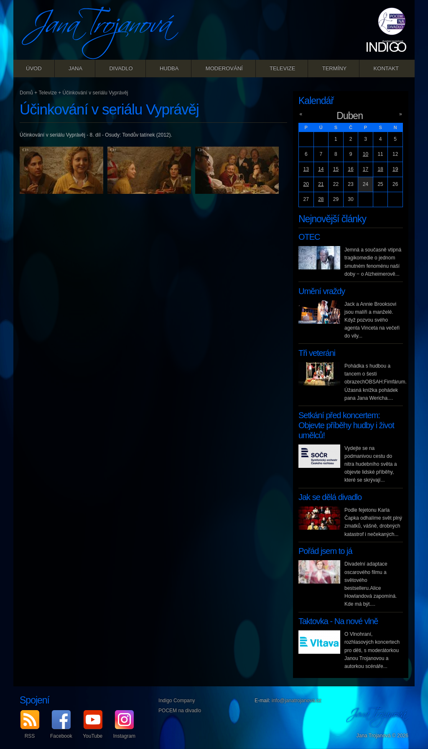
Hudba (169, 68)
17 (365, 169)
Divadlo (120, 68)
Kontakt (386, 68)
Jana (75, 68)
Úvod (34, 68)
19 (395, 169)
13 (306, 169)
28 (321, 199)
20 (306, 184)
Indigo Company (176, 700)
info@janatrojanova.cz (296, 700)
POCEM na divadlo (179, 710)
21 (321, 184)
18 (380, 169)
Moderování (224, 68)
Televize (282, 68)
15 (336, 169)
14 (321, 169)
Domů (26, 93)
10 (365, 154)
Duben (349, 115)
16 (350, 169)
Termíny (334, 68)
